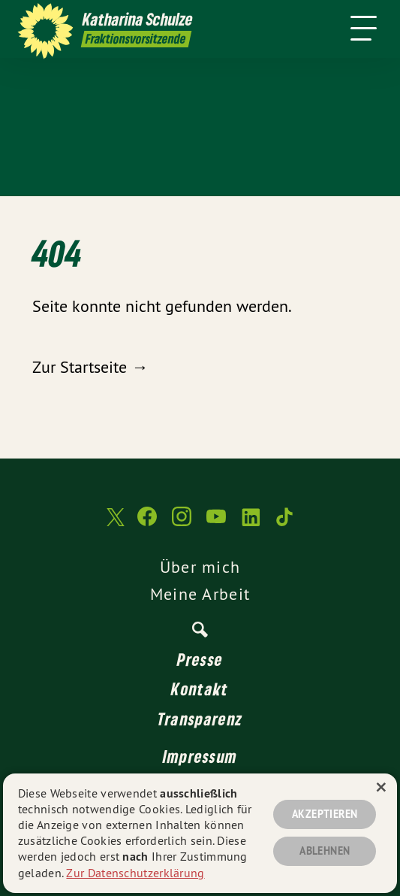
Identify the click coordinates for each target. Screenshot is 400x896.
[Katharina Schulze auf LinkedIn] (250, 524)
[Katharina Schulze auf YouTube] (216, 524)
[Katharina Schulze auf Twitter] (114, 524)
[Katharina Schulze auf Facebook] (147, 524)
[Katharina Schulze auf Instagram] (181, 524)
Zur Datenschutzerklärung (135, 872)
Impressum (200, 756)
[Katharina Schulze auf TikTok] (285, 524)
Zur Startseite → (90, 366)
